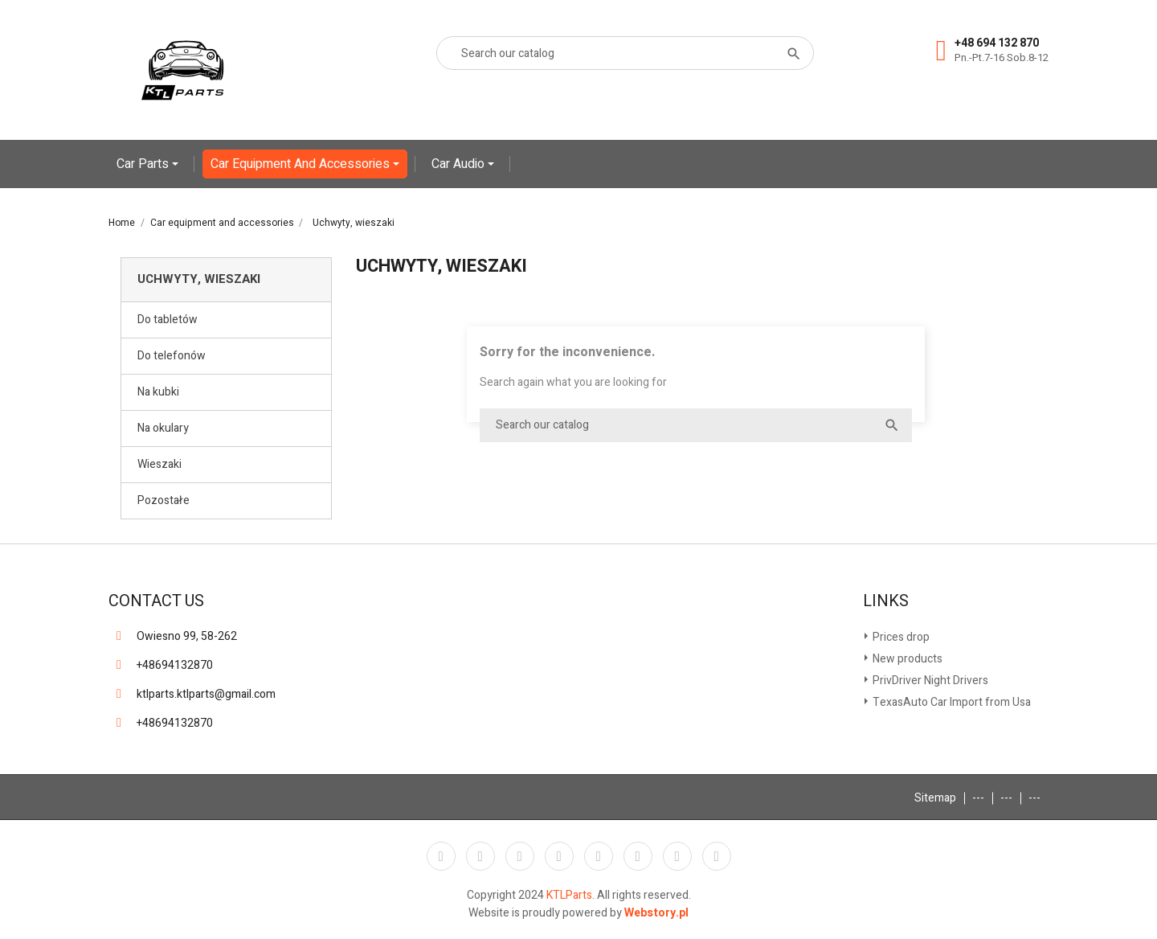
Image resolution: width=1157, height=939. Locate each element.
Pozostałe (163, 500)
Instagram (677, 856)
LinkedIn (716, 856)
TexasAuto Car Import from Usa (950, 702)
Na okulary (163, 428)
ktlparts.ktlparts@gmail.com (206, 694)
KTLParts (569, 895)
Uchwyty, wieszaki (198, 279)
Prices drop (900, 637)
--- (978, 797)
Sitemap (935, 797)
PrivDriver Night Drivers (929, 680)
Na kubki (158, 391)
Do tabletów (167, 319)
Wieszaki (159, 464)
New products (906, 658)
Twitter (480, 856)
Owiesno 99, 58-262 (187, 636)
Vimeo (637, 856)
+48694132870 (175, 665)
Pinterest (598, 856)
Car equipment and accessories (302, 164)
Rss (519, 856)
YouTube (559, 856)
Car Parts (144, 164)
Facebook (441, 856)
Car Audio (459, 164)
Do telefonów (171, 355)
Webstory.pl (656, 912)
